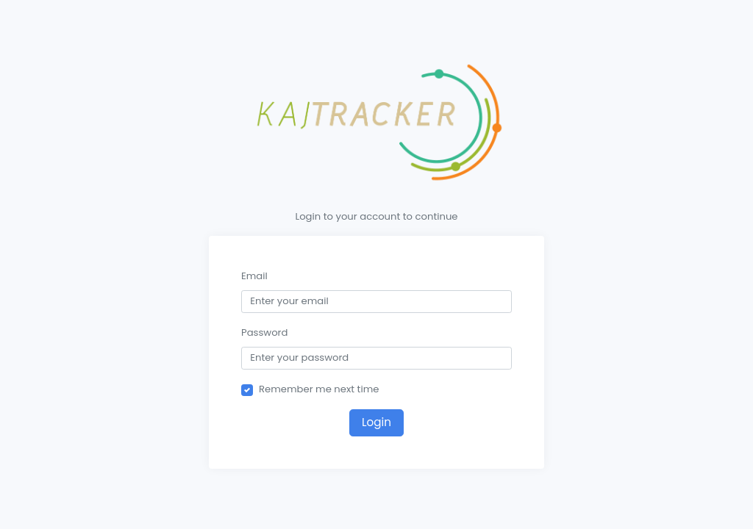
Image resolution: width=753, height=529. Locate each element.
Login (376, 422)
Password (264, 332)
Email (254, 276)
